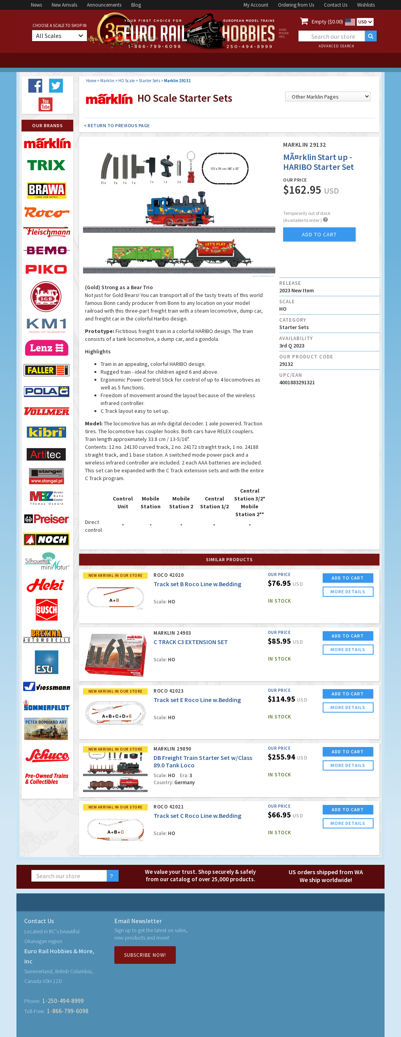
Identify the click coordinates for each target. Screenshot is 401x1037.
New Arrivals (64, 5)
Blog (136, 5)
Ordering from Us (296, 5)
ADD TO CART (348, 578)
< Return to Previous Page (117, 125)
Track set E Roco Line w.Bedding (197, 700)
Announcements (104, 5)
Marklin (107, 80)
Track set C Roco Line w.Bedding (197, 815)
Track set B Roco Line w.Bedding (197, 584)
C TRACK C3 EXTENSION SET (191, 642)
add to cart (319, 234)
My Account (256, 5)
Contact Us (335, 5)
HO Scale (126, 80)
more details (348, 591)
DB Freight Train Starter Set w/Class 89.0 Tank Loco (203, 761)
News (36, 5)
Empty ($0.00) (327, 21)
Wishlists (366, 5)
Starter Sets (149, 80)
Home (91, 80)
